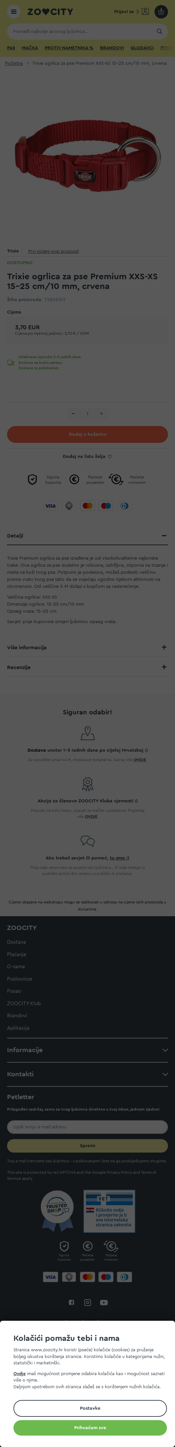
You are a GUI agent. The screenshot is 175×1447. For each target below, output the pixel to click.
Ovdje (19, 1373)
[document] (90, 1385)
